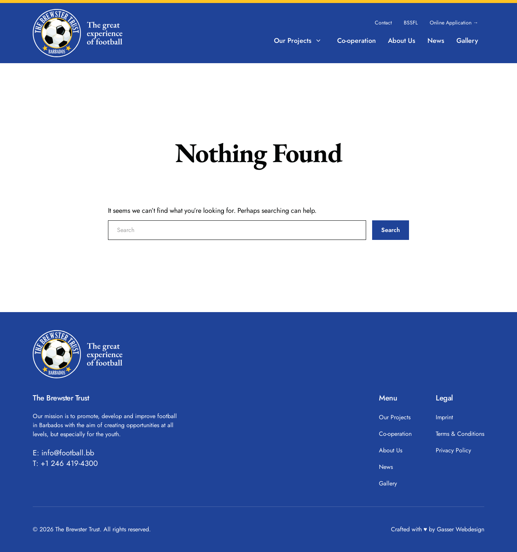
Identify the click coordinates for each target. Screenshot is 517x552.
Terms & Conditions (460, 433)
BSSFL (411, 22)
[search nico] (237, 230)
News (435, 40)
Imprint (444, 417)
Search (390, 230)
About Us (401, 40)
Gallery (467, 40)
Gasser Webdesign (460, 529)
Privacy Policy (453, 450)
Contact (383, 22)
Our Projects (298, 40)
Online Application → (454, 22)
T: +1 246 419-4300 (65, 463)
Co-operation (356, 40)
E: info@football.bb (63, 453)
